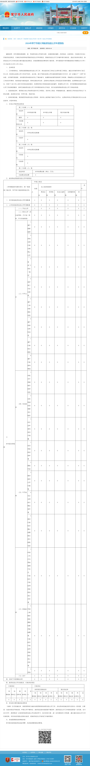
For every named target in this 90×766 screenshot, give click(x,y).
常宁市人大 (29, 1)
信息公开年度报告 (47, 38)
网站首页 (6, 28)
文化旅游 (73, 28)
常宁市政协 (46, 1)
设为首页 (74, 1)
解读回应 (39, 28)
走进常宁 (17, 28)
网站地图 (41, 752)
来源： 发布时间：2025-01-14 (40, 48)
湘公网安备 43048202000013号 (51, 761)
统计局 (39, 38)
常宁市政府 (38, 1)
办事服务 (51, 28)
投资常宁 (84, 28)
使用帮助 (33, 752)
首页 (15, 38)
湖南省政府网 (3, 1)
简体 (82, 1)
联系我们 (25, 752)
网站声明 (48, 752)
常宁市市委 (20, 1)
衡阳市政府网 (11, 1)
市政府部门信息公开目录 (30, 38)
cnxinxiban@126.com (46, 763)
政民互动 (62, 28)
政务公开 (28, 28)
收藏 (79, 1)
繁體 (85, 1)
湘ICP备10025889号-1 (34, 761)
